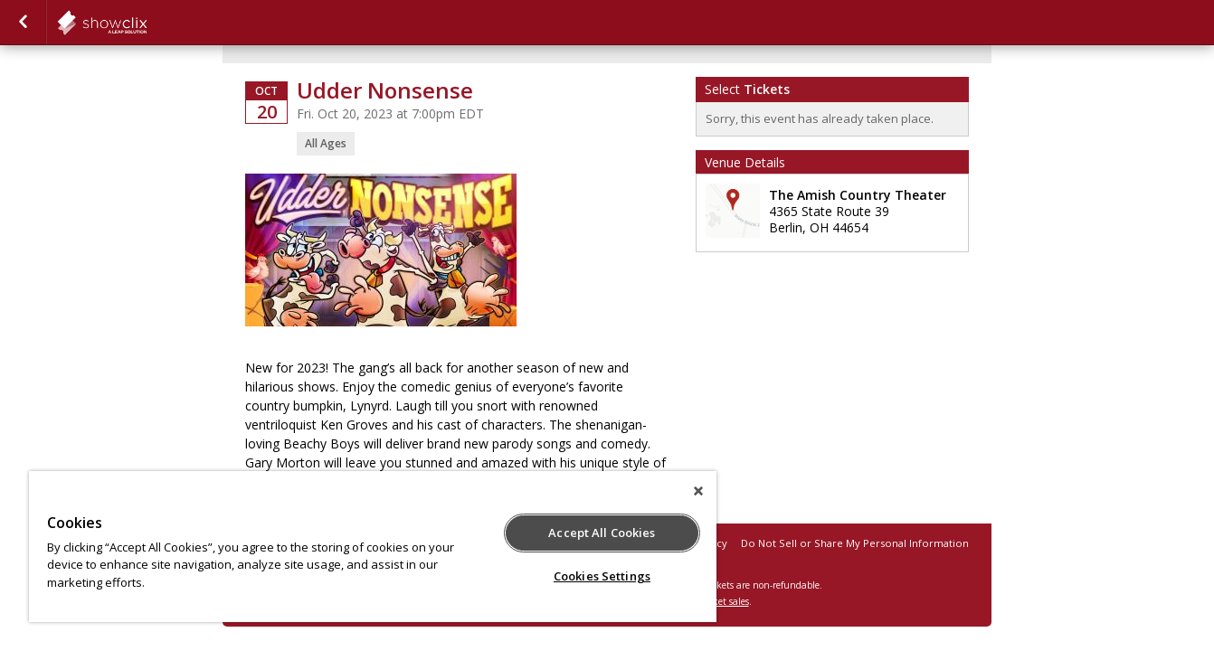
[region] (372, 546)
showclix (146, 22)
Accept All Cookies (601, 532)
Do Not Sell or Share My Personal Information (855, 543)
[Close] (698, 491)
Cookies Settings (602, 576)
